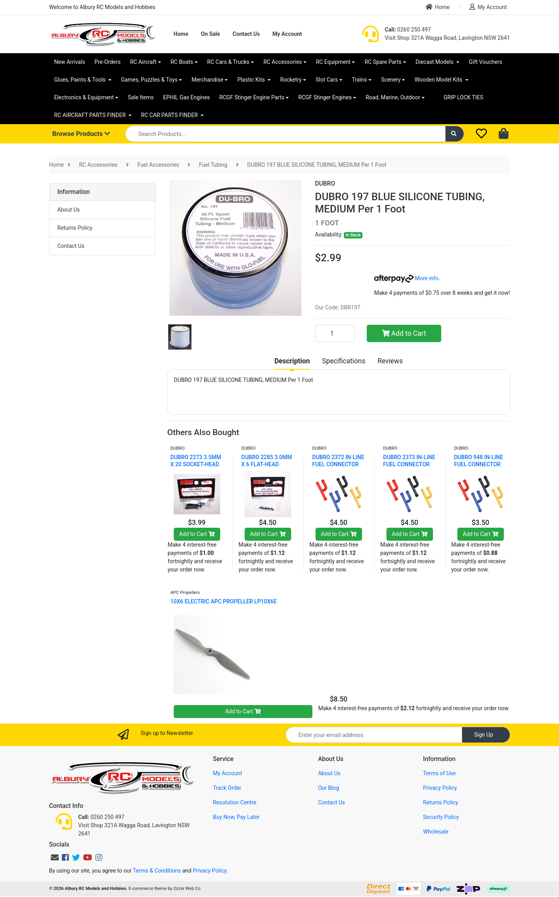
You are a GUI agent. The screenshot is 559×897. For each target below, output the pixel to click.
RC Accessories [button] (283, 62)
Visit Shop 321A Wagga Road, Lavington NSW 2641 (447, 38)
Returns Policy (75, 228)
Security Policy (441, 817)
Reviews (390, 361)
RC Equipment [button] (333, 62)
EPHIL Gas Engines (186, 97)
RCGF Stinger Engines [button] (324, 97)
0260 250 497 (408, 29)
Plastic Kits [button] (251, 79)
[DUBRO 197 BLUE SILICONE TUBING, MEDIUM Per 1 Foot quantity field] (335, 333)
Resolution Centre (234, 802)
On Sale (210, 34)
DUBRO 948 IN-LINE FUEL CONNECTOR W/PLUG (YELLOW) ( (479, 464)
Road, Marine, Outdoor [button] (393, 97)
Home (437, 7)
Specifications (343, 361)
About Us (69, 210)
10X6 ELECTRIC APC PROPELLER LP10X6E (224, 601)
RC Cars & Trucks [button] (228, 62)
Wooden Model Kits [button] (439, 79)
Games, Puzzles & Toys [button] (149, 79)
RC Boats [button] (182, 62)
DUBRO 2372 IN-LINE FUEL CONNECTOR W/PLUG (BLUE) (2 (338, 464)
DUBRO (325, 183)
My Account (488, 7)
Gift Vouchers (485, 62)
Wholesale (436, 831)
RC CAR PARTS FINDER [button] (170, 115)
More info (406, 278)
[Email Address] (374, 735)
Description (292, 361)
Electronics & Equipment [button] (84, 97)
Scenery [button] (391, 79)
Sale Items (141, 97)
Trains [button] (359, 79)
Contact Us (246, 34)
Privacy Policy (440, 788)
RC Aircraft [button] (143, 62)
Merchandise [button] (207, 79)
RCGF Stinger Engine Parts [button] (251, 97)
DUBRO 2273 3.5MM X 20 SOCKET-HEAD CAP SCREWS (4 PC (196, 464)
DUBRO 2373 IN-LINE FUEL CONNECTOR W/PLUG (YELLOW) (409, 464)
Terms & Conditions (157, 870)
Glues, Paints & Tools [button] (80, 79)
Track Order (227, 788)
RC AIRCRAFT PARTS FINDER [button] (90, 115)
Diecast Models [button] (435, 62)
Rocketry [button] (290, 79)
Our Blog (328, 788)
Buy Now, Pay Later (236, 817)
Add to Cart (404, 333)
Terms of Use (439, 773)
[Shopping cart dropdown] (504, 134)
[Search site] (454, 134)
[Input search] (285, 134)
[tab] (292, 361)
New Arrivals (69, 62)
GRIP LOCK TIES (463, 97)
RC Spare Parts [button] (382, 62)
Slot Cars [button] (327, 79)
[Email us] (55, 857)
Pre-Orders (108, 62)
